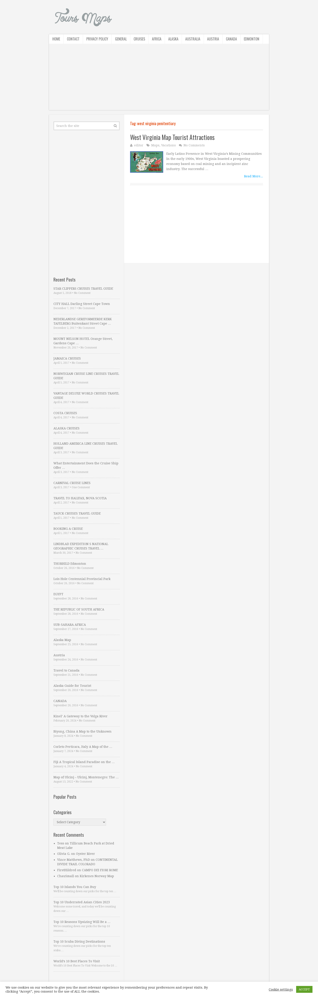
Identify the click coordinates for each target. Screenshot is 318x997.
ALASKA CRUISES (66, 428)
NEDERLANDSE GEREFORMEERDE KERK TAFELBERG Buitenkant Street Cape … (82, 321)
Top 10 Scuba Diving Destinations (79, 941)
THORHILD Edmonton (69, 563)
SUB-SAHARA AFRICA (69, 624)
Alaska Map (62, 640)
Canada (231, 39)
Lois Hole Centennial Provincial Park (81, 579)
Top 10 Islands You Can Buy (74, 887)
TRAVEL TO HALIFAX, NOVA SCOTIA (80, 498)
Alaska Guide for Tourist (72, 685)
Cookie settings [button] (281, 989)
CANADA (60, 701)
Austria (213, 39)
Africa (156, 39)
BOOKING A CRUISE (68, 528)
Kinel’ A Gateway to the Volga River (80, 716)
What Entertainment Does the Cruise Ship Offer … (85, 465)
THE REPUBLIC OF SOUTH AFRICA (78, 609)
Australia (192, 39)
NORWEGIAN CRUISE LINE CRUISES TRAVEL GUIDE (86, 376)
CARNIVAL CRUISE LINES (72, 483)
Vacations (168, 145)
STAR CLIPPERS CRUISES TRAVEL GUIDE (83, 288)
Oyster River (85, 853)
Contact (73, 39)
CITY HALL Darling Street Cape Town (81, 304)
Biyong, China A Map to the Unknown (82, 731)
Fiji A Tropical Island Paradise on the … (84, 762)
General (121, 39)
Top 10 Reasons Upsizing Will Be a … (82, 922)
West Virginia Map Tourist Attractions (172, 137)
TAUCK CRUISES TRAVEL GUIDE (77, 513)
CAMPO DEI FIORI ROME (100, 870)
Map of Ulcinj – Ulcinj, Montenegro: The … (86, 777)
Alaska (173, 39)
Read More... (253, 176)
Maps (155, 145)
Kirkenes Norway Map (97, 876)
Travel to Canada (66, 670)
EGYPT (58, 594)
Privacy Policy (97, 39)
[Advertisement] (159, 79)
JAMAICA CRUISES (67, 358)
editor (138, 145)
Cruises (139, 39)
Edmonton (251, 39)
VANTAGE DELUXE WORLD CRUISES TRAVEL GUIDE (86, 396)
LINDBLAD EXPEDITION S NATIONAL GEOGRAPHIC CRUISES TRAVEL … (80, 546)
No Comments (194, 145)
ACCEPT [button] (304, 989)
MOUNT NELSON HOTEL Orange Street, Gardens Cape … (83, 341)
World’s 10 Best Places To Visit (76, 961)
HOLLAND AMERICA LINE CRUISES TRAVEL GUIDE (85, 446)
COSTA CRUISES (65, 413)
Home (56, 39)
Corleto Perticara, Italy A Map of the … (82, 746)
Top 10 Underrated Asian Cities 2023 (81, 902)
